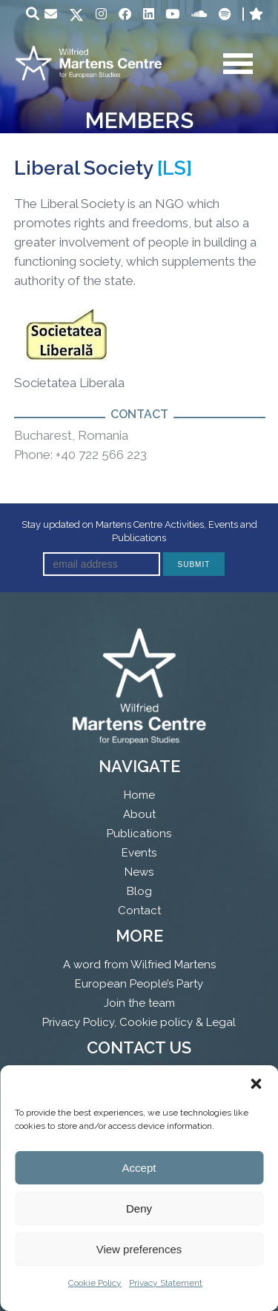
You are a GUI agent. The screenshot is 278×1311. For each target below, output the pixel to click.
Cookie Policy (95, 1283)
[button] (255, 1083)
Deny (139, 1208)
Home (139, 795)
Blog (139, 891)
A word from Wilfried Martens (139, 964)
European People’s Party (139, 983)
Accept (139, 1167)
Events (139, 852)
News (139, 872)
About (139, 814)
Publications (139, 833)
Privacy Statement (165, 1283)
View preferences (139, 1249)
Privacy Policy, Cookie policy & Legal (139, 1022)
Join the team (139, 1003)
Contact (139, 910)
